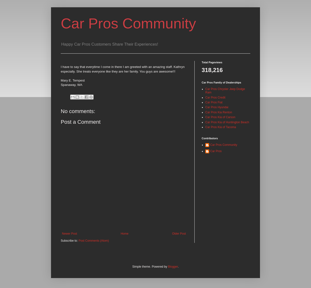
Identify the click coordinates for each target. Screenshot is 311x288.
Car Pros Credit (215, 97)
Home (125, 233)
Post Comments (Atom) (93, 240)
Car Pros (216, 151)
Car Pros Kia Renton (218, 112)
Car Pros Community (128, 23)
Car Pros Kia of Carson (220, 117)
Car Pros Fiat (214, 102)
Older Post (179, 233)
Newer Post (69, 233)
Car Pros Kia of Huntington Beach (227, 122)
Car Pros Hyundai (216, 107)
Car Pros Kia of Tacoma (220, 127)
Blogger (173, 266)
